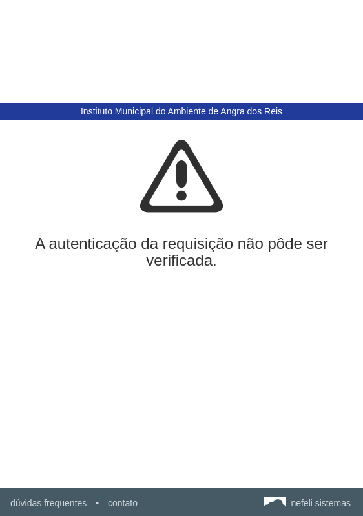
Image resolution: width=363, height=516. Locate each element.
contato (123, 503)
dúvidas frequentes (48, 503)
